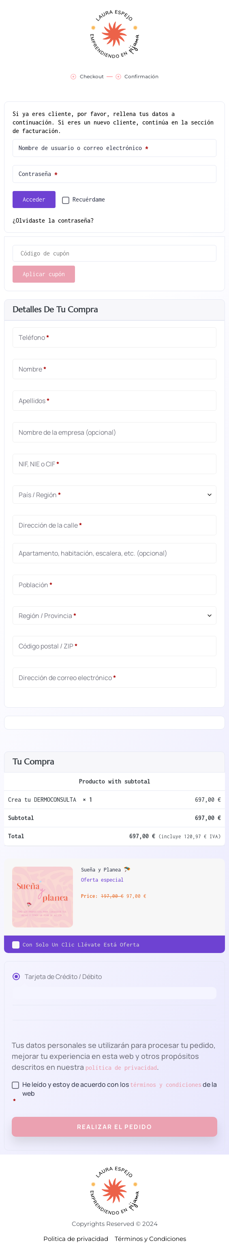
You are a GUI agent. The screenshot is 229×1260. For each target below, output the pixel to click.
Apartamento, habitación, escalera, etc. (93, 553)
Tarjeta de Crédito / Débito (63, 977)
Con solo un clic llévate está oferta (81, 944)
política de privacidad (121, 1067)
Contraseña (56, 172)
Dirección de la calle (50, 525)
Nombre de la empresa (67, 432)
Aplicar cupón (44, 273)
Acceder (34, 199)
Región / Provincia (47, 615)
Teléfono (34, 337)
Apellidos (34, 400)
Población (35, 584)
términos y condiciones (165, 1084)
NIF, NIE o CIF (39, 463)
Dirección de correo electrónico (67, 677)
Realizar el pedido (114, 1127)
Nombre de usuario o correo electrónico (101, 146)
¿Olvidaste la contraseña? (53, 220)
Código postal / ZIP (48, 646)
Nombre (32, 369)
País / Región (40, 494)
